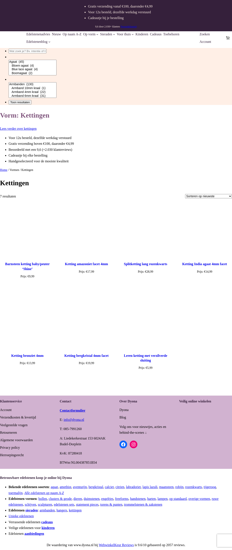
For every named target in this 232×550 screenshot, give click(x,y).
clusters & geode (60, 499)
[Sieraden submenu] (114, 34)
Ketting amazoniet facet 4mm (86, 264)
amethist (65, 487)
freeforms (121, 499)
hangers (62, 510)
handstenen (138, 499)
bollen (43, 499)
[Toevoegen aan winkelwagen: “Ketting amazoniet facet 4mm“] (86, 282)
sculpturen (45, 504)
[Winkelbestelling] (208, 196)
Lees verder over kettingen (18, 128)
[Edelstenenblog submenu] (49, 42)
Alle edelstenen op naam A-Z (44, 493)
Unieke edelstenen (21, 516)
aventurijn (80, 487)
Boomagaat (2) (32, 73)
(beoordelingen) (128, 26)
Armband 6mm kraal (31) (32, 96)
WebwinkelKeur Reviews (116, 545)
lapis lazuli (150, 487)
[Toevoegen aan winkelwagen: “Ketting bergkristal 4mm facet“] (86, 373)
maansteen (166, 487)
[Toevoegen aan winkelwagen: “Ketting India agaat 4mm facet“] (204, 282)
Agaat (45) (32, 62)
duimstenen (92, 499)
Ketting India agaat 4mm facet (204, 264)
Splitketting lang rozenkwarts (145, 264)
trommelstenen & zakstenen (143, 504)
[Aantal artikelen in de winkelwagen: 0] (227, 38)
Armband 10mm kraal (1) (32, 88)
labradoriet (133, 487)
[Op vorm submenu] (97, 34)
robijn (179, 487)
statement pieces (87, 504)
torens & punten (111, 504)
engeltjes (107, 499)
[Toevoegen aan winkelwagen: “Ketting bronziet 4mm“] (27, 373)
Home (3, 170)
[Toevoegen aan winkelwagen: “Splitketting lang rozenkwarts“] (145, 282)
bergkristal (96, 487)
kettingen (75, 510)
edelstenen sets (64, 504)
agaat (54, 487)
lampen (163, 499)
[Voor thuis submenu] (133, 34)
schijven (30, 504)
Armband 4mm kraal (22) (32, 92)
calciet (109, 487)
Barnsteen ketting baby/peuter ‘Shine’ (27, 266)
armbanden (47, 510)
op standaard (178, 499)
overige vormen (199, 499)
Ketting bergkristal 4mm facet (86, 355)
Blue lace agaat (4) (32, 69)
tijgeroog (210, 487)
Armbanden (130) (32, 84)
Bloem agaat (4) (32, 66)
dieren (77, 499)
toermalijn (16, 493)
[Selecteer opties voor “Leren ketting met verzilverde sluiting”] (145, 378)
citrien (120, 487)
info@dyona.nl (74, 419)
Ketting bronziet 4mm (27, 355)
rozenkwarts (193, 487)
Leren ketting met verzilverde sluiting (145, 358)
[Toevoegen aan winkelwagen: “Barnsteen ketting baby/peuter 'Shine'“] (27, 286)
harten (151, 499)
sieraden (31, 510)
